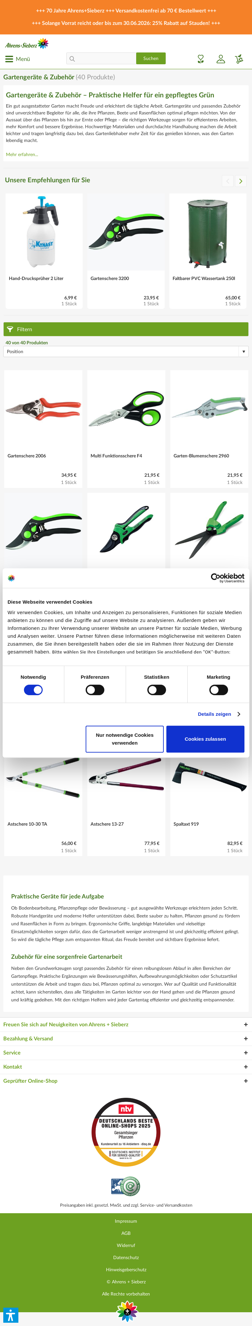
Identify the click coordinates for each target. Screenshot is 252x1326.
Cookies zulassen (205, 739)
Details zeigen (214, 714)
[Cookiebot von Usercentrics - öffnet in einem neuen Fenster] (215, 578)
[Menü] (17, 59)
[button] (10, 1315)
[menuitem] (17, 59)
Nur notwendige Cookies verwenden (125, 739)
